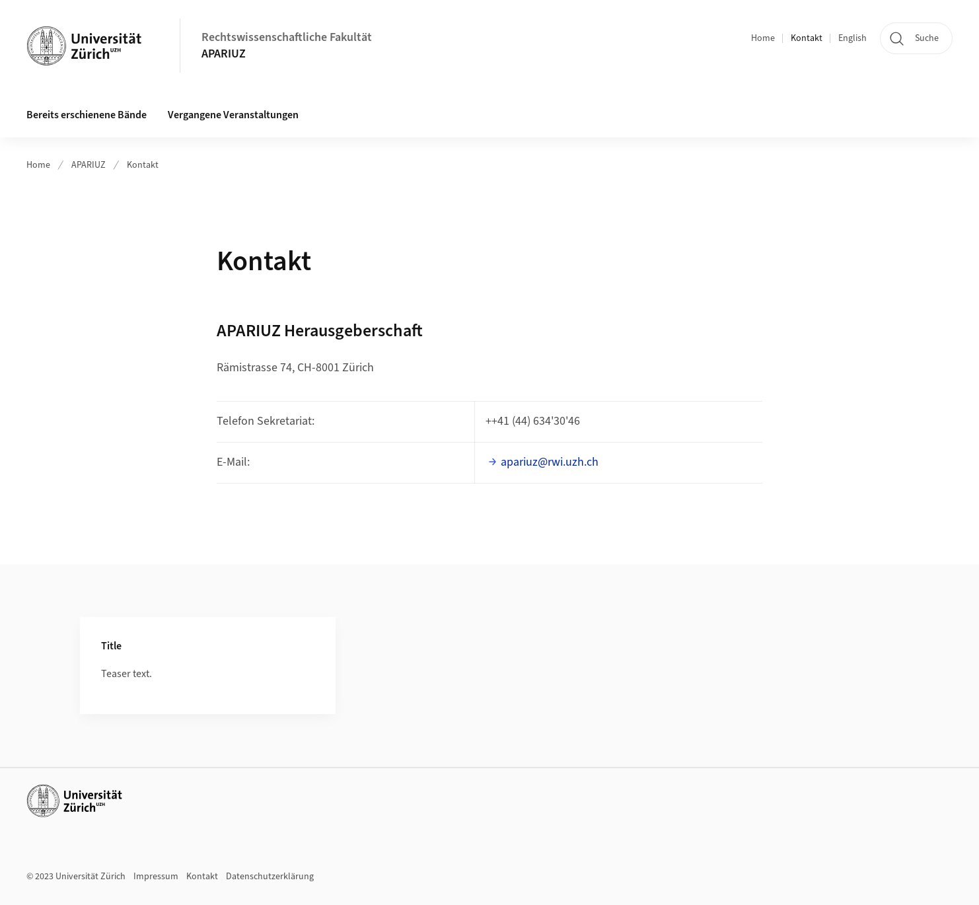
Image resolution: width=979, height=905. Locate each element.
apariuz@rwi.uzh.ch (549, 462)
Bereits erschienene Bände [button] (86, 115)
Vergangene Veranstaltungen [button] (233, 115)
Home (763, 38)
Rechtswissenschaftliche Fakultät (286, 37)
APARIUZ (223, 54)
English (852, 38)
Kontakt (806, 38)
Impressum (155, 876)
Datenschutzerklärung (270, 876)
